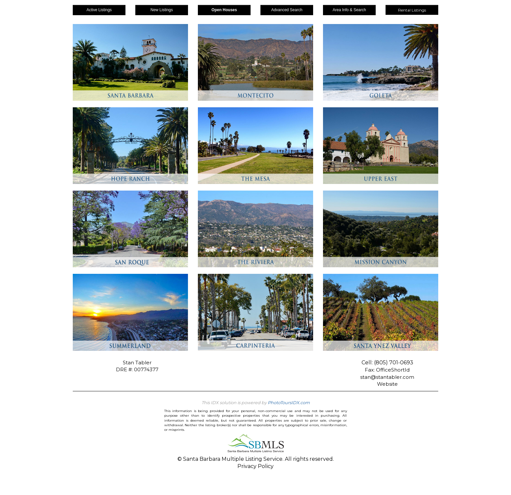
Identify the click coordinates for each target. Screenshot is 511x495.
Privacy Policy (255, 466)
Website (387, 384)
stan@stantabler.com (387, 377)
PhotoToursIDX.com (289, 402)
